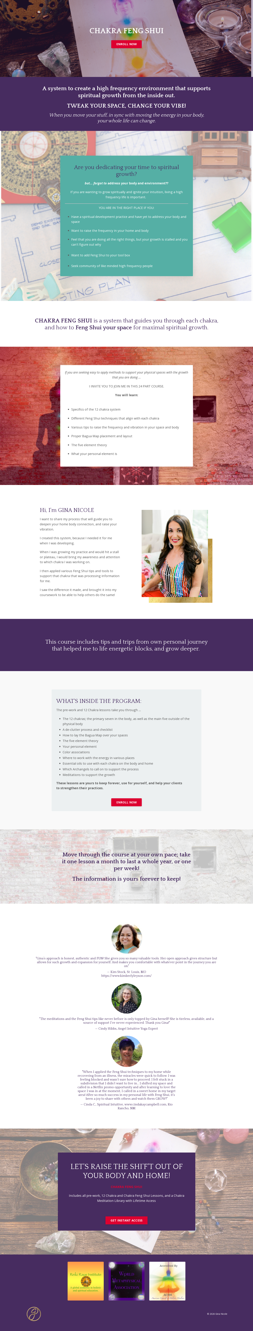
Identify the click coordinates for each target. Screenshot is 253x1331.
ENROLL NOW (126, 44)
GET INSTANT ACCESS (127, 1226)
